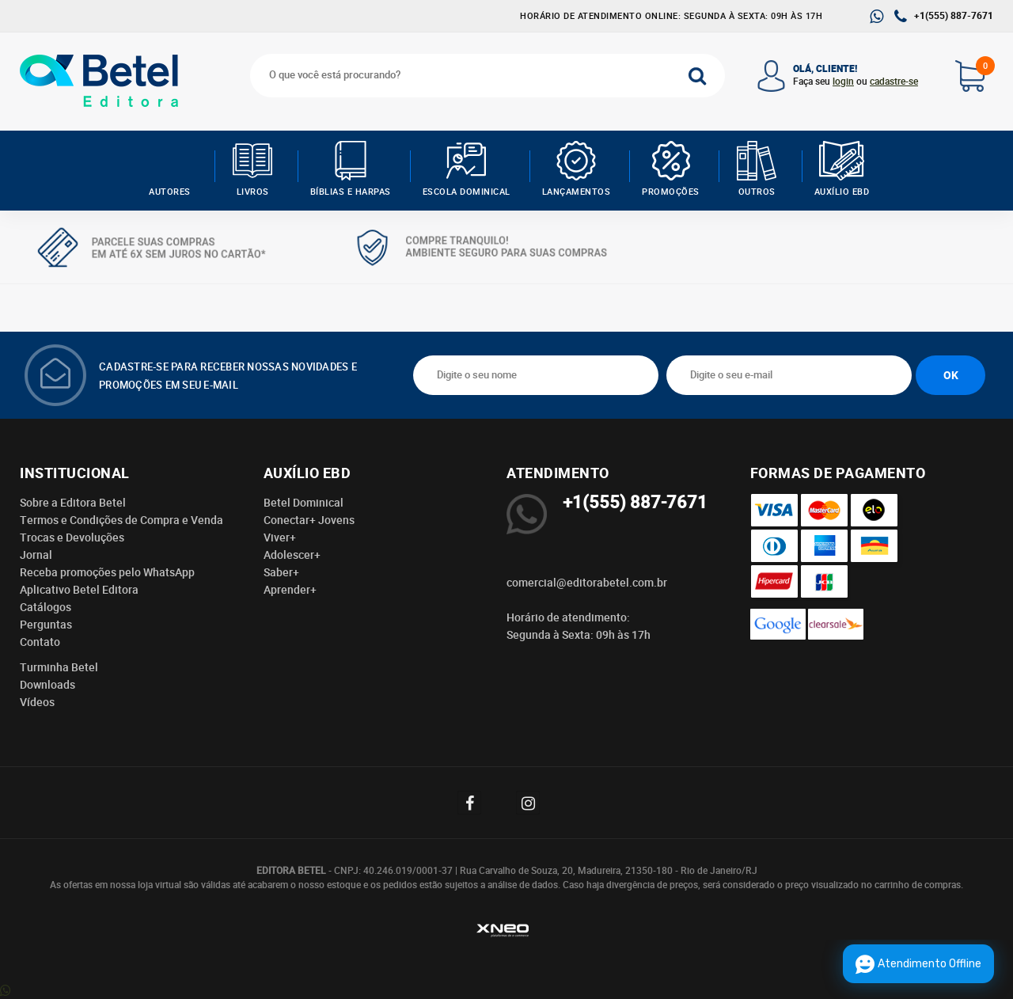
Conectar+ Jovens (309, 520)
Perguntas (46, 624)
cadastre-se (894, 81)
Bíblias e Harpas (350, 169)
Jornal (36, 555)
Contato (40, 642)
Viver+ (280, 537)
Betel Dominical (303, 503)
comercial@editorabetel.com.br (586, 583)
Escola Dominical (466, 169)
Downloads (47, 685)
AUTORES (169, 169)
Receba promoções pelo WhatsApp (107, 572)
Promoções (671, 169)
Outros (757, 169)
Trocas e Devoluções (72, 537)
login (843, 81)
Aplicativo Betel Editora (79, 590)
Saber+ (281, 572)
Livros (253, 169)
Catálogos (45, 607)
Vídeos (37, 702)
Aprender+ (290, 590)
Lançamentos (576, 169)
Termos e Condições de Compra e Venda (121, 520)
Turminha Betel (59, 667)
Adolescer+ (292, 555)
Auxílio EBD (842, 169)
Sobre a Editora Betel (73, 503)
